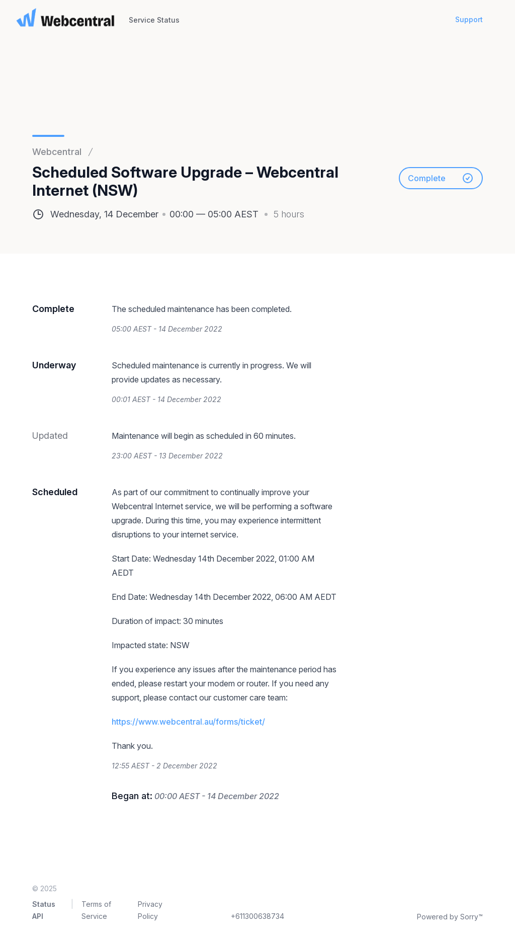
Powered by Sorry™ (450, 916)
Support (469, 19)
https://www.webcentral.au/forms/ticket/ (188, 722)
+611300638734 (257, 916)
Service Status (154, 20)
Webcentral (56, 151)
